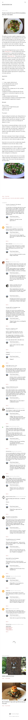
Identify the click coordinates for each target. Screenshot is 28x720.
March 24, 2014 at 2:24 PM (16, 590)
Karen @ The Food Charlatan (12, 558)
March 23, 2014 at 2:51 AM (11, 366)
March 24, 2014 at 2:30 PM (15, 598)
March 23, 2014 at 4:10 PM (14, 426)
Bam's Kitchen (9, 243)
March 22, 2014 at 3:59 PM (11, 308)
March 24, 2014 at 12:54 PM (15, 581)
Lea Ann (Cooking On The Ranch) (13, 204)
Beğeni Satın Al (9, 627)
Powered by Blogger (14, 714)
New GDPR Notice (8, 676)
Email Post (7, 196)
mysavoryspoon (7, 4)
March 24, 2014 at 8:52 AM (11, 540)
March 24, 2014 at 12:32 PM (16, 576)
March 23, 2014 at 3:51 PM (19, 408)
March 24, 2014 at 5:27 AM (15, 463)
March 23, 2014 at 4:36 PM (15, 398)
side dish (18, 198)
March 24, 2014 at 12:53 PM (15, 566)
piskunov (17, 716)
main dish (12, 198)
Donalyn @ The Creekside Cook (13, 307)
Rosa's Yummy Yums (10, 496)
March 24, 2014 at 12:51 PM (15, 547)
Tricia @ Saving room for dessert (13, 539)
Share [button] (3, 196)
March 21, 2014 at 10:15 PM (17, 227)
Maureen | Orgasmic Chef (11, 328)
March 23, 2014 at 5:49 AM (15, 357)
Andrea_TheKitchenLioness (12, 387)
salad (15, 198)
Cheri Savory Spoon (14, 216)
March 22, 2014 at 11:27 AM (15, 273)
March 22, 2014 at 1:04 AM (18, 243)
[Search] (25, 2)
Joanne (7, 476)
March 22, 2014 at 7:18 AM (14, 261)
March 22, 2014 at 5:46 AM (15, 233)
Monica (7, 261)
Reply (7, 224)
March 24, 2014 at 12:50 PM (15, 528)
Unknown (8, 576)
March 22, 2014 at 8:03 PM (16, 352)
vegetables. (22, 198)
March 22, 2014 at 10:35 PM (15, 287)
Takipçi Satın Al (9, 629)
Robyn (7, 426)
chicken (6, 198)
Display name (9, 227)
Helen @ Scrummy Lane (11, 365)
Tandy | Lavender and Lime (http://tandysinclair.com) (16, 285)
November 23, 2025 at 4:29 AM (17, 624)
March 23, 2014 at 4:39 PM (15, 439)
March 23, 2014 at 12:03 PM (11, 388)
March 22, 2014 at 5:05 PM (15, 342)
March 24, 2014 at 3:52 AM (14, 476)
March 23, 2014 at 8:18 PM (17, 451)
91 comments (7, 705)
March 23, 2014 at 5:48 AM (15, 296)
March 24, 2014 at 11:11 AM (11, 559)
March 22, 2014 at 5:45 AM (15, 217)
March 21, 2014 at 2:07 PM (11, 205)
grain (9, 198)
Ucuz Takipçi (9, 628)
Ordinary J (8, 352)
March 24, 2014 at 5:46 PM (14, 608)
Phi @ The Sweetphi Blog (11, 517)
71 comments (7, 678)
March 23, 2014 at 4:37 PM (15, 414)
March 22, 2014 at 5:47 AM (15, 252)
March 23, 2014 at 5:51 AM (15, 375)
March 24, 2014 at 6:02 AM (21, 496)
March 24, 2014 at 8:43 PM (15, 616)
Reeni (7, 608)
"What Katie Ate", (8, 51)
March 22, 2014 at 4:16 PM (11, 329)
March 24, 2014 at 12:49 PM (15, 507)
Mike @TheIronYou (10, 408)
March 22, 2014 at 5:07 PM (15, 319)
